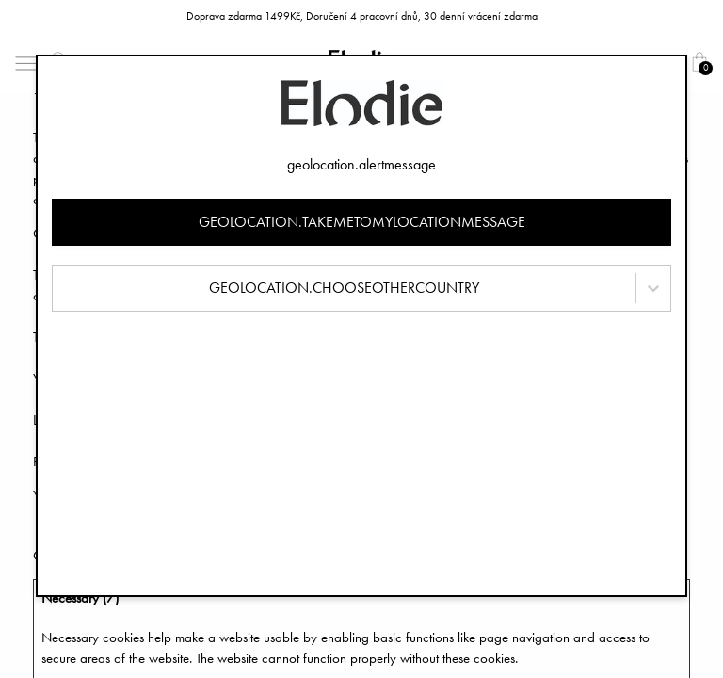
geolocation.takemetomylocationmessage (362, 222)
